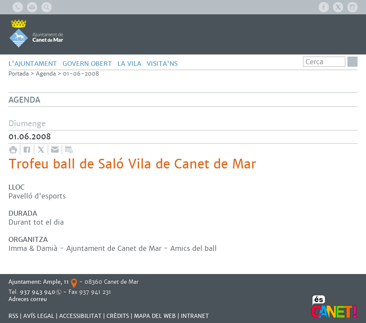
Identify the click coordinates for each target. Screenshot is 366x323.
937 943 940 (37, 292)
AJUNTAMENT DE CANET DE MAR (36, 33)
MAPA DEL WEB (155, 316)
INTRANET (195, 316)
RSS (13, 316)
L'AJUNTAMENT (32, 64)
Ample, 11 (56, 281)
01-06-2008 (81, 73)
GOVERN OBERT (87, 64)
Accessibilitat (80, 316)
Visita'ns (162, 64)
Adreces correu (28, 299)
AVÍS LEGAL (38, 316)
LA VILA (129, 64)
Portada (18, 73)
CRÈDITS (118, 316)
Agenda (46, 73)
